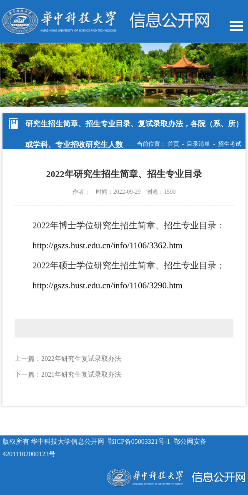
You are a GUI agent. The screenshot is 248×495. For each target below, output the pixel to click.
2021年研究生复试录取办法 (81, 374)
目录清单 (198, 144)
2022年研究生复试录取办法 (81, 358)
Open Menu (236, 26)
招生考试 (229, 144)
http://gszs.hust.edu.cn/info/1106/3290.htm (108, 285)
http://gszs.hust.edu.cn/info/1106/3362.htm (108, 245)
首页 (173, 144)
